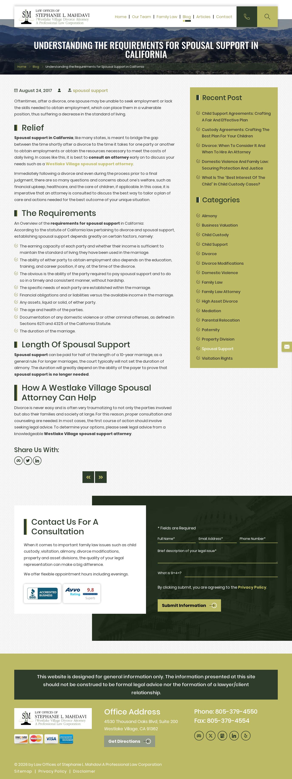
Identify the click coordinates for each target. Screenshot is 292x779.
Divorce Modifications (223, 263)
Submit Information (184, 605)
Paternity (211, 329)
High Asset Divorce (220, 301)
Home (120, 17)
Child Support (215, 244)
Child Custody (215, 234)
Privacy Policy (252, 587)
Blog (187, 17)
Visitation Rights (217, 358)
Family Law (167, 17)
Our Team (141, 17)
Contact (224, 17)
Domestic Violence (220, 272)
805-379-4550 (236, 711)
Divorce (209, 253)
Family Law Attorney (221, 291)
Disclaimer (84, 771)
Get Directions (124, 741)
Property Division (218, 339)
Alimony (209, 215)
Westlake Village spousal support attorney (89, 164)
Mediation (211, 310)
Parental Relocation (221, 320)
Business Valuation (220, 225)
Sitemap (23, 771)
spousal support (90, 90)
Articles (203, 17)
